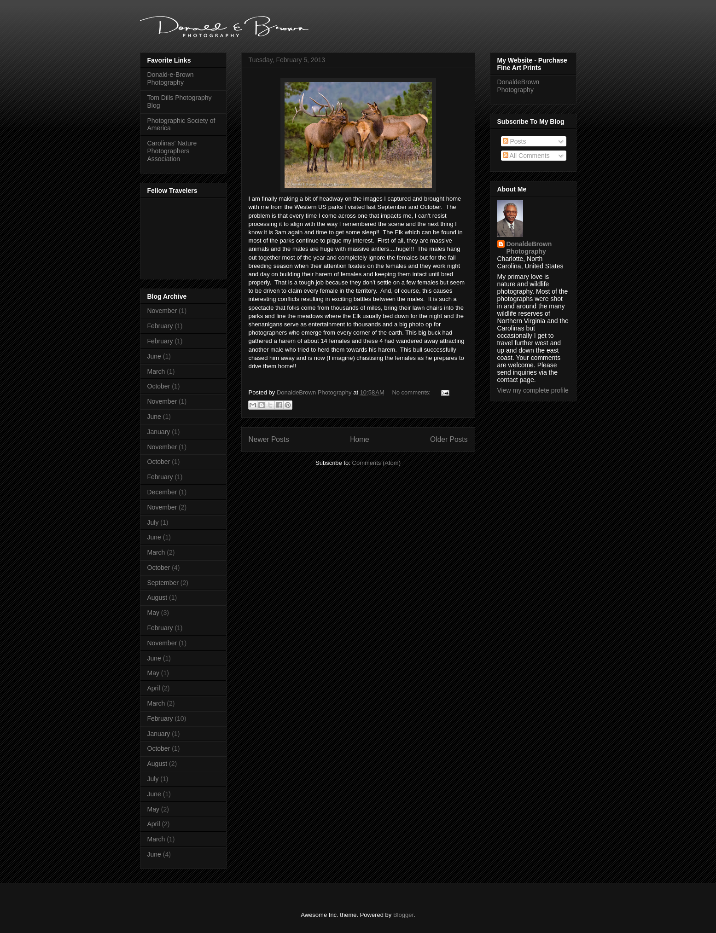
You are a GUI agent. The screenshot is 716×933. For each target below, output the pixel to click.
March (156, 371)
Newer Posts (269, 439)
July (153, 522)
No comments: (412, 392)
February (160, 326)
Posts (514, 141)
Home (359, 439)
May (153, 612)
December (162, 492)
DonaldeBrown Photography (518, 85)
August (157, 597)
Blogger (403, 914)
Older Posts (448, 439)
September (163, 582)
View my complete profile (533, 390)
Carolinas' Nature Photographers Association (172, 150)
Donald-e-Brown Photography (170, 78)
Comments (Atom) (376, 462)
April (153, 688)
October (158, 386)
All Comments (526, 155)
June (154, 356)
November (162, 310)
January (158, 431)
